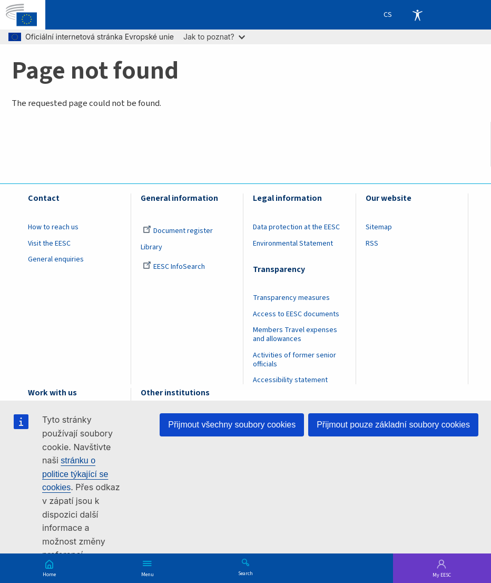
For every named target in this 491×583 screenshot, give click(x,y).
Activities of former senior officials (294, 360)
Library (151, 247)
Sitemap (379, 227)
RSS (372, 243)
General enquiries (56, 259)
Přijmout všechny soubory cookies (232, 424)
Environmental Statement (293, 243)
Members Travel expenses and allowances (295, 334)
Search (245, 573)
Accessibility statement (290, 380)
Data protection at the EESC (296, 227)
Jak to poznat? (214, 36)
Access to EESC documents (296, 314)
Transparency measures (291, 298)
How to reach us (53, 227)
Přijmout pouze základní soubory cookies (393, 424)
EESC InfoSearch (174, 266)
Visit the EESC (49, 243)
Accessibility (417, 15)
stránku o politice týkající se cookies (75, 474)
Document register (178, 231)
